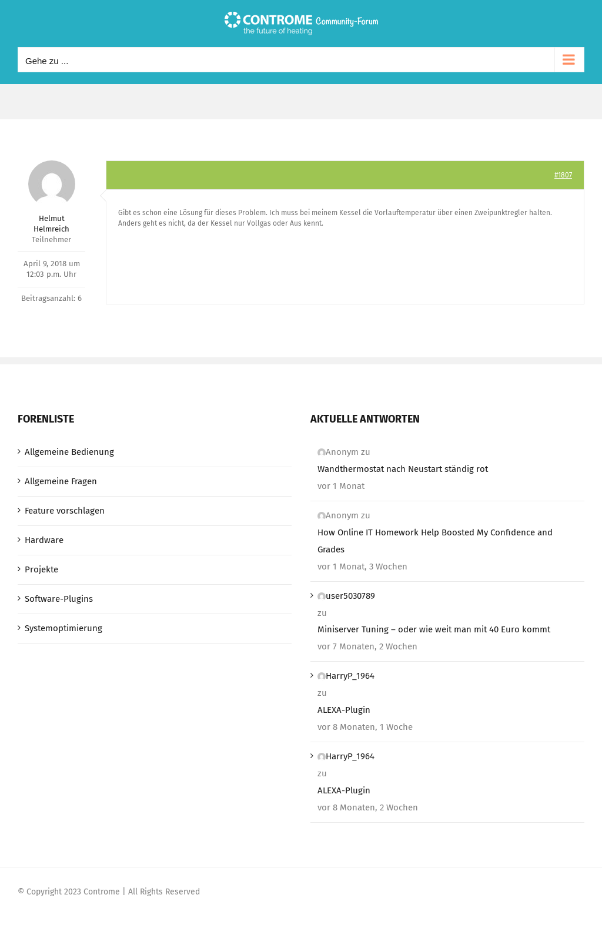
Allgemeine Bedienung (69, 452)
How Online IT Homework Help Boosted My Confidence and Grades (435, 541)
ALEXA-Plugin (343, 710)
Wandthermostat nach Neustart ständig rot (402, 469)
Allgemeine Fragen (61, 481)
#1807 (563, 175)
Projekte (41, 569)
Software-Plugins (59, 599)
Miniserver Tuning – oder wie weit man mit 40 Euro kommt (433, 629)
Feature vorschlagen (65, 510)
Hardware (44, 540)
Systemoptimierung (63, 628)
